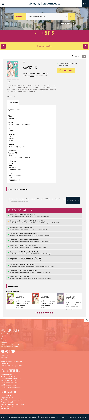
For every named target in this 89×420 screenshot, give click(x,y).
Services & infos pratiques (10, 334)
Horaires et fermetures (9, 376)
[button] (85, 3)
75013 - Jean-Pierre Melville (28, 233)
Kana (32, 76)
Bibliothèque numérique (10, 346)
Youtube (4, 359)
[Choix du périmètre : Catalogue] (20, 16)
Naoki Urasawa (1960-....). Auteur (35, 73)
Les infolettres (6, 363)
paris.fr (3, 417)
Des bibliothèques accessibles (11, 400)
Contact (8, 395)
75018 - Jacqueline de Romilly (29, 252)
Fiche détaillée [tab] (13, 102)
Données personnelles (16, 404)
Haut (86, 320)
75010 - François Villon (37, 221)
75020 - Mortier (24, 276)
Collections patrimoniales (10, 344)
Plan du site (5, 408)
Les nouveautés (6, 374)
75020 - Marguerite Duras (28, 270)
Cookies (3, 404)
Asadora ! (69, 309)
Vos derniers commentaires (10, 387)
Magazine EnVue (7, 398)
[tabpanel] (31, 145)
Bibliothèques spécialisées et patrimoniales (22, 417)
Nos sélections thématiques (11, 378)
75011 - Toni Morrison (26, 227)
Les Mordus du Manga (9, 385)
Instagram (4, 357)
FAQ (2, 395)
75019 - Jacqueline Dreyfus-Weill (30, 258)
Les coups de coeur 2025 (9, 383)
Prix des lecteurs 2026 (8, 381)
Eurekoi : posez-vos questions (11, 366)
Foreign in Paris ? (7, 402)
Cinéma (3, 340)
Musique (4, 338)
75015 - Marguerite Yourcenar (29, 239)
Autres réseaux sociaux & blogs (11, 361)
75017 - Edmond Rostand (27, 246)
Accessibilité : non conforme (77, 417)
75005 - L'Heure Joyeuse (27, 215)
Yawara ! (10, 96)
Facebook (4, 355)
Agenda (3, 336)
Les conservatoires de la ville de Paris (52, 417)
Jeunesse (4, 342)
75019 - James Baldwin (27, 264)
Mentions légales (7, 406)
